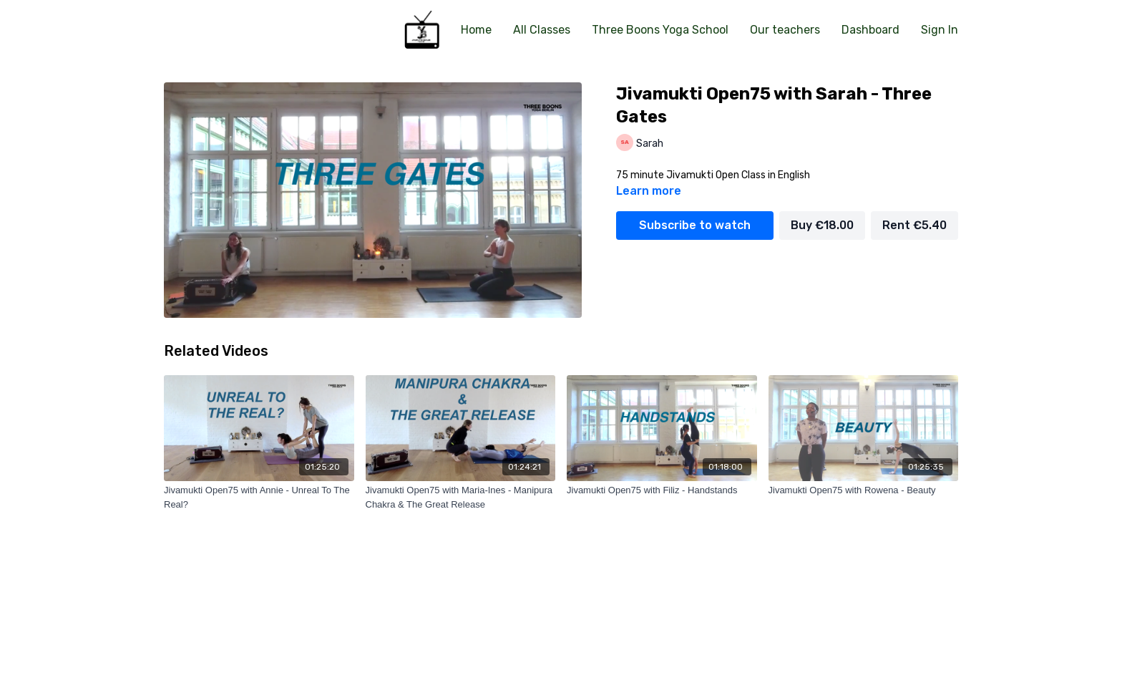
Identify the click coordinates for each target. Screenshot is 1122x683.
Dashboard (870, 30)
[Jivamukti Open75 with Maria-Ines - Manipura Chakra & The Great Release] (461, 497)
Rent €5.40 (914, 225)
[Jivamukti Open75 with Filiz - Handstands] (662, 490)
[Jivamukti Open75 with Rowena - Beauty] (864, 490)
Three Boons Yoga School (660, 30)
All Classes (541, 30)
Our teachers (785, 30)
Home (476, 30)
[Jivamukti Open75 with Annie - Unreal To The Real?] (259, 497)
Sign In (939, 30)
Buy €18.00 (822, 225)
